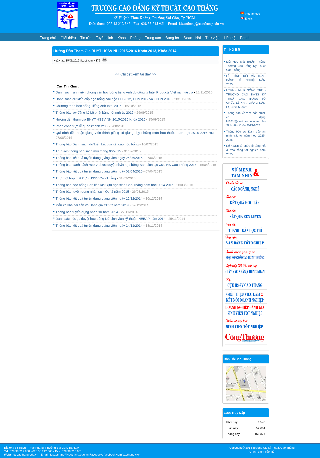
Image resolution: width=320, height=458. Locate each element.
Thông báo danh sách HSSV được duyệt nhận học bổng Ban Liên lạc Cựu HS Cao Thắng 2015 (126, 165)
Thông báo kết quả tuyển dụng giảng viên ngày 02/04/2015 (99, 171)
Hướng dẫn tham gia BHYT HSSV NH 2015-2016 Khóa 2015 (101, 119)
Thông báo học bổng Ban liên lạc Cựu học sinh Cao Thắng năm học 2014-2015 (115, 185)
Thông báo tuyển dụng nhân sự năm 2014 (87, 212)
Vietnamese (250, 13)
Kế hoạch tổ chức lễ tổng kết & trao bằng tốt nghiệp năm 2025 (246, 150)
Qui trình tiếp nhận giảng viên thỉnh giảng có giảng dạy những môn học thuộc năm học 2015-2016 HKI (135, 133)
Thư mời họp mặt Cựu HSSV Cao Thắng (86, 178)
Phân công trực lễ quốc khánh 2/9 (81, 126)
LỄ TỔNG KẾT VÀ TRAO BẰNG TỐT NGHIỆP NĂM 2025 (246, 80)
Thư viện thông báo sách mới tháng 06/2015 (88, 151)
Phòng (135, 38)
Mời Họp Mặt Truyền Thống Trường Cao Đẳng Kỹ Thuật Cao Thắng (246, 65)
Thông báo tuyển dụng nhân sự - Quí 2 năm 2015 (92, 191)
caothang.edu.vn (27, 454)
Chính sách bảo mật (262, 451)
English (247, 18)
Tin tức (85, 38)
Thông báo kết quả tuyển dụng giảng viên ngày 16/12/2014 (99, 198)
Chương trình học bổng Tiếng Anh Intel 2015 (89, 106)
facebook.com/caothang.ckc (122, 454)
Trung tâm (153, 38)
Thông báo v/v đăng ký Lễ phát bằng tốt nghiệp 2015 (95, 112)
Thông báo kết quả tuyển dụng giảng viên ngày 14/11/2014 (99, 225)
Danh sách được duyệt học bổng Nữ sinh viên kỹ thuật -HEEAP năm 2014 (110, 218)
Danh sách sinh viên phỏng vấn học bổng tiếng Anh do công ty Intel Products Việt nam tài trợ (124, 92)
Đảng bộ (172, 38)
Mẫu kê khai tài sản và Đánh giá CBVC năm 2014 (92, 205)
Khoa (122, 38)
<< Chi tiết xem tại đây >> (135, 74)
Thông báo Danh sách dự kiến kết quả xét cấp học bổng (97, 144)
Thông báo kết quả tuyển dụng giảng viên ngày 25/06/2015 (99, 158)
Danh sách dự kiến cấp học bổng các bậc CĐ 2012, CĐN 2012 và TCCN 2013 (113, 99)
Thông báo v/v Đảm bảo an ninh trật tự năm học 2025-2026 (246, 135)
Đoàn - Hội (192, 38)
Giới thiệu (68, 38)
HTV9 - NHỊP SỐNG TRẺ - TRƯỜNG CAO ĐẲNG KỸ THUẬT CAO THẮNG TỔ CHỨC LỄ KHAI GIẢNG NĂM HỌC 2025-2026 (246, 98)
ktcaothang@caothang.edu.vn (69, 454)
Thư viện (212, 38)
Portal (244, 38)
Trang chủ (48, 38)
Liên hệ (230, 38)
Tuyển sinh (104, 38)
